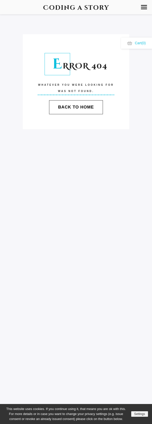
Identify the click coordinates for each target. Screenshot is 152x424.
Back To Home (76, 107)
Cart (136, 43)
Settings (139, 414)
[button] (144, 7)
